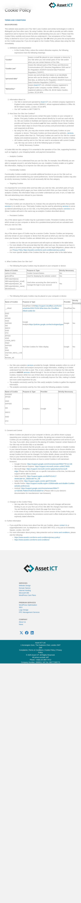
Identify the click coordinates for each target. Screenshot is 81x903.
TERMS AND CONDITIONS (15, 20)
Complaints (23, 650)
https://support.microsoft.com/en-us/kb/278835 (52, 466)
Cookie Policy (50, 650)
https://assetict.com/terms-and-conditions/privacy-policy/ (44, 250)
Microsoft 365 (24, 593)
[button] (21, 632)
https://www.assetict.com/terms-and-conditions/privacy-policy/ (37, 537)
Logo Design (23, 610)
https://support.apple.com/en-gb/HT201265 (40, 481)
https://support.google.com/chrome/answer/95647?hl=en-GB (49, 464)
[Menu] (20, 5)
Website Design (25, 585)
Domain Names (24, 588)
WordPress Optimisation (28, 605)
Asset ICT (37, 85)
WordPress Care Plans (27, 595)
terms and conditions (62, 532)
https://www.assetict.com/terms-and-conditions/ (31, 540)
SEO (21, 607)
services (70, 133)
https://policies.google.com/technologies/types (46, 324)
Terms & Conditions (36, 650)
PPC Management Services (29, 612)
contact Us (63, 525)
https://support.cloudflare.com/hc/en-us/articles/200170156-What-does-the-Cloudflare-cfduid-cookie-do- (42, 308)
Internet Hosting (25, 590)
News (21, 624)
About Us (22, 622)
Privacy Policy (17, 250)
